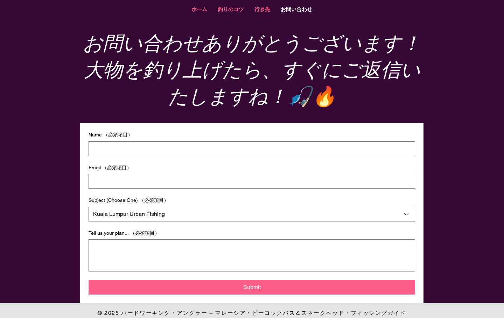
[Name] (250, 149)
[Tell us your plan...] (252, 255)
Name (111, 135)
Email (110, 167)
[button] (230, 9)
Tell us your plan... (124, 233)
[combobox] (252, 214)
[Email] (250, 181)
